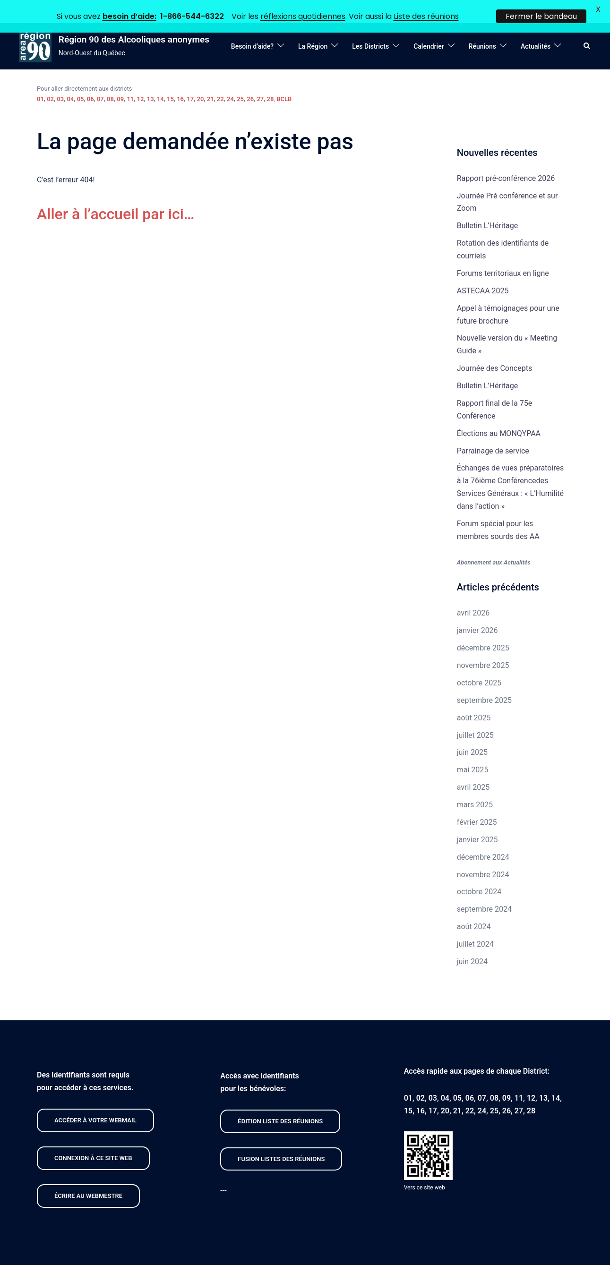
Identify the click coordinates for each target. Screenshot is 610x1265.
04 (70, 79)
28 (270, 79)
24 (230, 79)
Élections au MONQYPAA (499, 414)
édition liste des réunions (280, 1101)
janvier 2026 (477, 611)
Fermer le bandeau (541, 16)
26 (250, 79)
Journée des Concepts (494, 348)
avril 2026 (473, 594)
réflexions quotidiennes (302, 16)
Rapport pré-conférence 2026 (506, 158)
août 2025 (474, 698)
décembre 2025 (483, 628)
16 (180, 79)
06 (90, 79)
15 (170, 79)
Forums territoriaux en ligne (503, 253)
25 (240, 79)
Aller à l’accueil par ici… (115, 195)
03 (60, 79)
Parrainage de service (493, 431)
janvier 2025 (477, 820)
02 (50, 79)
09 (120, 79)
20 (200, 79)
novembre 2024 (483, 855)
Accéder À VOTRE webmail (95, 1100)
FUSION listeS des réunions (281, 1139)
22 (220, 79)
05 (80, 79)
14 (160, 79)
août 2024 (474, 907)
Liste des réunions (426, 16)
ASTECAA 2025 (483, 271)
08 (110, 79)
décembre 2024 (483, 837)
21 (210, 79)
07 (100, 79)
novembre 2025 (483, 645)
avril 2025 (473, 767)
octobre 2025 (479, 663)
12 (140, 79)
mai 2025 (473, 750)
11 (130, 79)
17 (190, 79)
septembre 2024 (484, 889)
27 (260, 79)
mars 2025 (475, 785)
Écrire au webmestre (88, 1176)
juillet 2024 (475, 924)
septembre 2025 (484, 680)
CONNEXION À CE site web (93, 1138)
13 (150, 79)
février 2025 (477, 802)
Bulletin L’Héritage (487, 206)
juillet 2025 (475, 715)
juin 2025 (472, 733)
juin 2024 (472, 942)
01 (40, 79)
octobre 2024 (479, 872)
